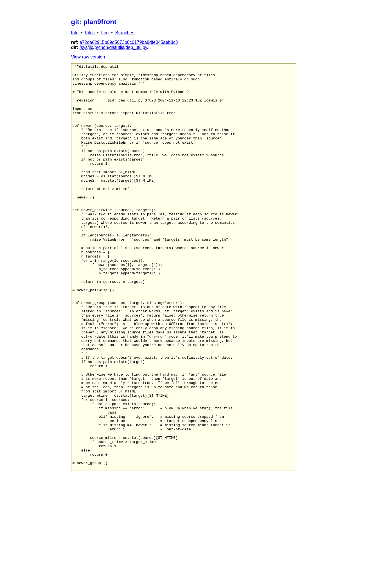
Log (105, 32)
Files (90, 32)
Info (75, 32)
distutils (116, 47)
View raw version (88, 57)
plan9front (100, 22)
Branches (124, 32)
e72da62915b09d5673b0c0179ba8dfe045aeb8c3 (129, 42)
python (101, 47)
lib (91, 47)
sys (84, 47)
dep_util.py (136, 47)
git (75, 22)
